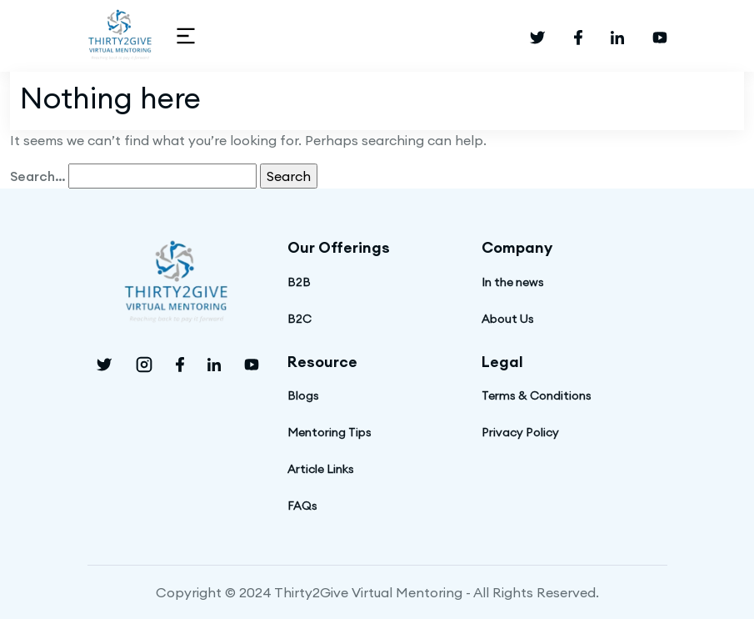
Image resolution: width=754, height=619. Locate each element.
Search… (37, 176)
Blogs (303, 395)
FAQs (302, 505)
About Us (508, 318)
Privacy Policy (520, 432)
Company (517, 247)
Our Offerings (338, 247)
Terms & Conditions (537, 395)
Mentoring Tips (329, 432)
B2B (299, 281)
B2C (299, 318)
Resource (322, 361)
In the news (513, 281)
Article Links (320, 468)
